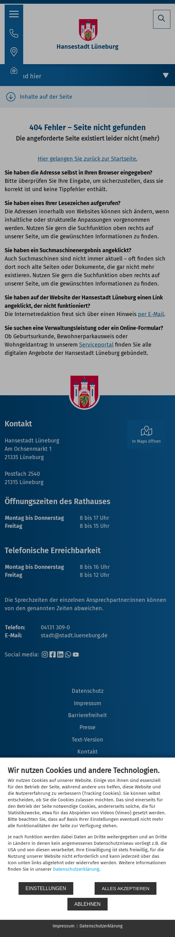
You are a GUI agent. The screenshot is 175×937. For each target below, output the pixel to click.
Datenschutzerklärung (76, 869)
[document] (87, 824)
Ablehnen (88, 904)
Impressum (64, 926)
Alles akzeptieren (125, 888)
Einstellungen (46, 888)
